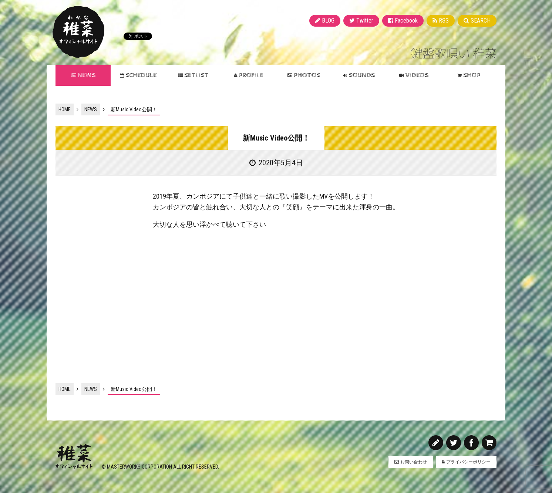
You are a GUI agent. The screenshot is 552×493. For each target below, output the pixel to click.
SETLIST (196, 75)
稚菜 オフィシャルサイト (78, 32)
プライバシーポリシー (468, 462)
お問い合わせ (413, 462)
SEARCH (481, 20)
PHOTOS (307, 75)
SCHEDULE (140, 75)
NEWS (86, 75)
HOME (64, 109)
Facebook (406, 20)
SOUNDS (362, 75)
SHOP (471, 75)
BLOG (328, 20)
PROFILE (251, 75)
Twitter (364, 20)
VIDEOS (416, 75)
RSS (444, 20)
